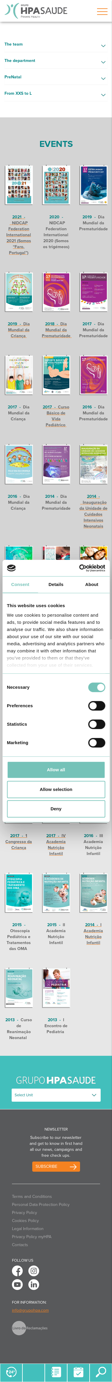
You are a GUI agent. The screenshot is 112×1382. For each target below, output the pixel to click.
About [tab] (91, 584)
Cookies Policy (25, 1220)
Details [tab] (56, 584)
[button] (56, 46)
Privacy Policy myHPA (31, 1236)
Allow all (56, 769)
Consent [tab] (20, 584)
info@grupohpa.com (30, 1310)
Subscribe (46, 1166)
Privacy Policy (24, 1212)
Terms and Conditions (32, 1196)
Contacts (20, 1244)
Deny (56, 808)
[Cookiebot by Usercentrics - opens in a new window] (79, 568)
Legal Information (28, 1228)
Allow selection (56, 789)
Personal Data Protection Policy (41, 1204)
